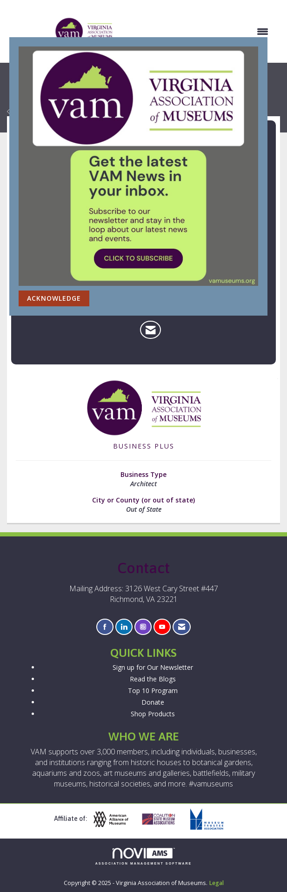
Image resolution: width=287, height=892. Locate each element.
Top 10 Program (153, 690)
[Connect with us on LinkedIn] (124, 627)
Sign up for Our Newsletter (153, 667)
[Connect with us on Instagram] (143, 627)
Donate (152, 702)
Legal (216, 883)
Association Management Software (143, 856)
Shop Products (153, 713)
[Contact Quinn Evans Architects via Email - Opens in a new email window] (150, 330)
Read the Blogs (153, 678)
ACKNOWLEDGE (54, 298)
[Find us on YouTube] (162, 627)
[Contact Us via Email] (182, 627)
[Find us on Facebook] (104, 627)
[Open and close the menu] (196, 31)
